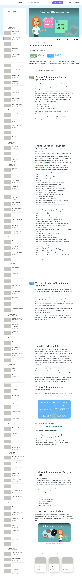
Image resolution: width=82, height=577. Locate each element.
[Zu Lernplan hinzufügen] (57, 39)
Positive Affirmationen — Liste (54, 426)
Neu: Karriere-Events (57, 2)
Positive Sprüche (46, 42)
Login (69, 2)
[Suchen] (47, 2)
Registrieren (76, 2)
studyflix (9, 3)
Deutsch (30, 42)
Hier (63, 518)
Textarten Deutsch (38, 42)
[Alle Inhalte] (19, 2)
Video (77, 63)
